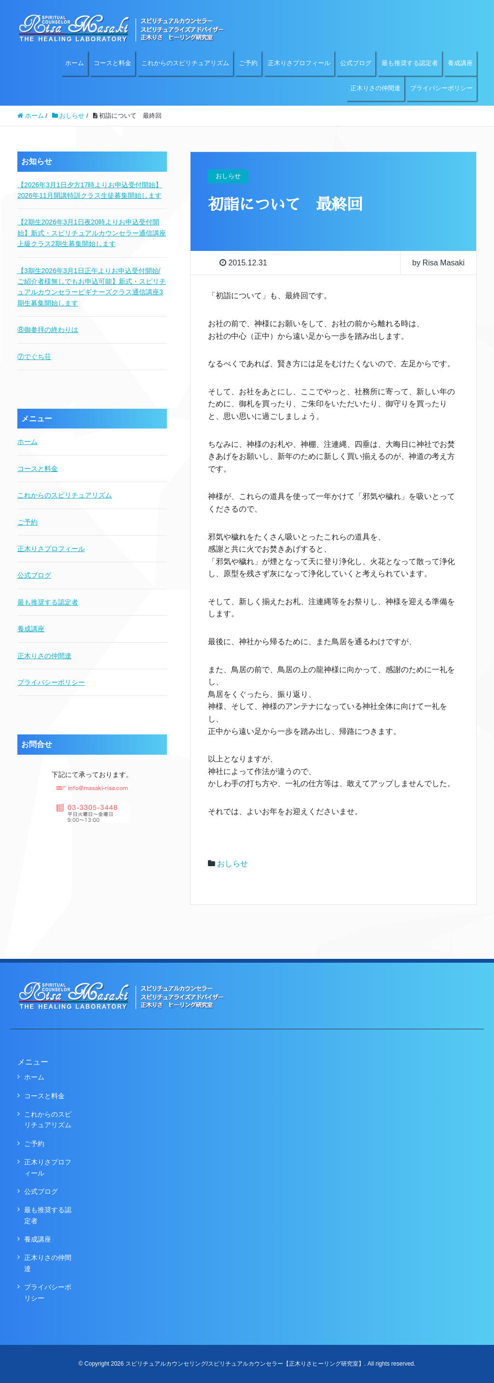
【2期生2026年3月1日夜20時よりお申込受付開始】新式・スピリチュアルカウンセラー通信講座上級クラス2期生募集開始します (91, 233)
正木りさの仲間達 (375, 88)
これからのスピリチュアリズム (185, 63)
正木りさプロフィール (299, 63)
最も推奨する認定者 (410, 63)
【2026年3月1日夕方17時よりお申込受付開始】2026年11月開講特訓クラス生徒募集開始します (89, 190)
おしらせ (232, 863)
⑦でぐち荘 (34, 356)
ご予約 (248, 63)
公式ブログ (355, 63)
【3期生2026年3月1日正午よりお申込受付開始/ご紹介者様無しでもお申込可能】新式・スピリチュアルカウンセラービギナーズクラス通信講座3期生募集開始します (91, 287)
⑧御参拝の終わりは (47, 329)
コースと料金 (112, 63)
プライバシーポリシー (441, 88)
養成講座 (460, 63)
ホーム (74, 63)
